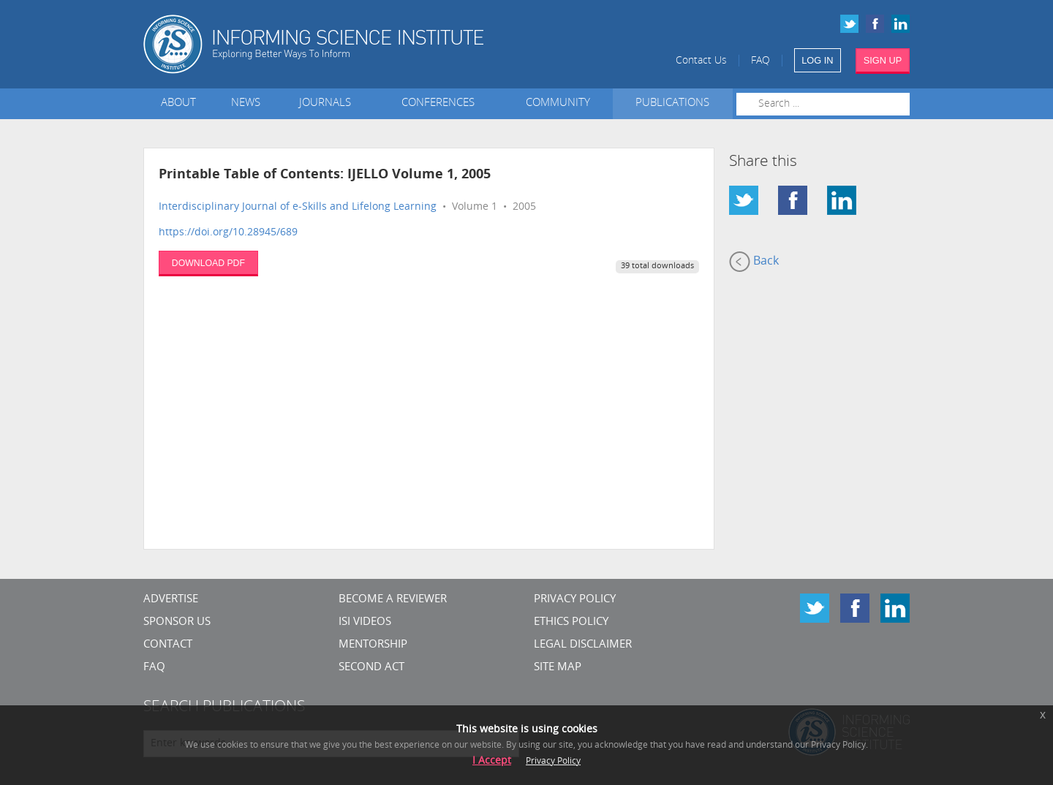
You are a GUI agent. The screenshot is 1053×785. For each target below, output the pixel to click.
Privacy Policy (575, 599)
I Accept (491, 761)
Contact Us (701, 61)
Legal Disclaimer (583, 645)
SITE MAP (557, 667)
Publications (672, 103)
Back (754, 261)
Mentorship (373, 645)
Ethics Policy (571, 622)
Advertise (170, 599)
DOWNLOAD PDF (208, 263)
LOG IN (817, 60)
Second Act (371, 667)
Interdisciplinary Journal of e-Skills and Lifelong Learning (298, 207)
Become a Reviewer (393, 599)
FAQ (760, 61)
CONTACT (167, 645)
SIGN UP (883, 60)
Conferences (440, 103)
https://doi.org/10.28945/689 (228, 232)
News (245, 103)
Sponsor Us (177, 622)
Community (558, 103)
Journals (328, 103)
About (178, 103)
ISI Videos (365, 622)
